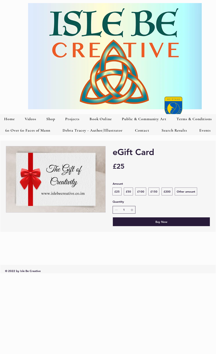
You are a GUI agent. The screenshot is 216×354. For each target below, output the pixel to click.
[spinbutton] (124, 210)
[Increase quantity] (132, 210)
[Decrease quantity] (116, 210)
